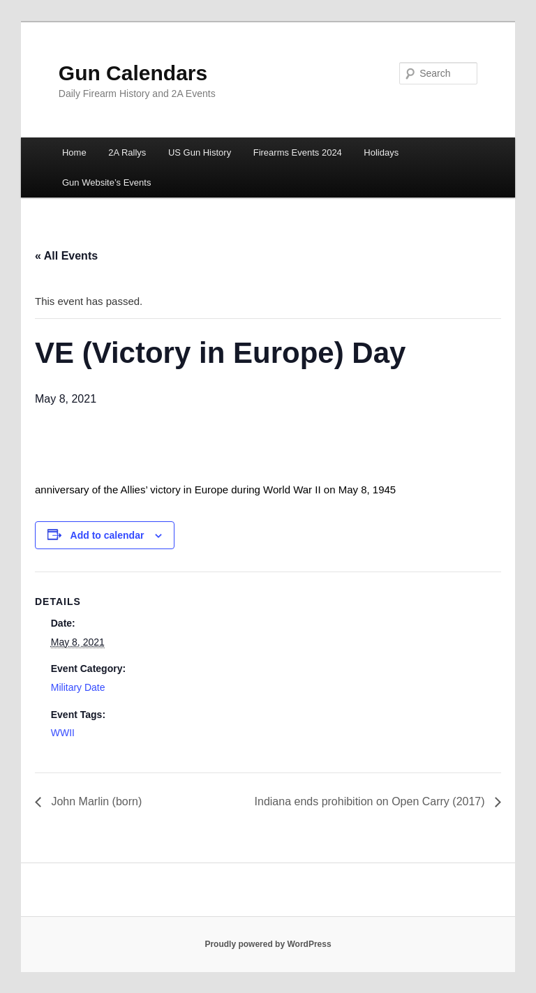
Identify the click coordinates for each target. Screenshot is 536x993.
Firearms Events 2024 (297, 152)
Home (74, 152)
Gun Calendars (133, 72)
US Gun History (199, 152)
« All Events (66, 256)
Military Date (78, 687)
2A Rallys (127, 152)
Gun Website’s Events (106, 182)
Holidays (381, 152)
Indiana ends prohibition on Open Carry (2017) (371, 801)
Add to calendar (107, 535)
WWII (63, 732)
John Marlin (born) (95, 801)
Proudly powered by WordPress (267, 944)
